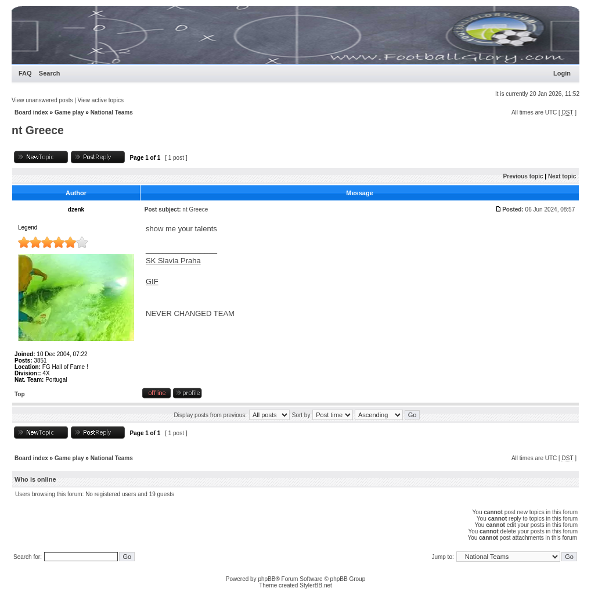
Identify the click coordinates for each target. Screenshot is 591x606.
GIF (152, 281)
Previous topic (523, 176)
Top (20, 394)
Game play (69, 112)
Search (49, 73)
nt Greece (38, 130)
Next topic (562, 176)
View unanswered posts (42, 100)
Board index (31, 112)
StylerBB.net (316, 585)
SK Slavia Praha (173, 260)
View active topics (101, 100)
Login (562, 73)
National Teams (112, 112)
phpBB (266, 579)
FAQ (25, 73)
